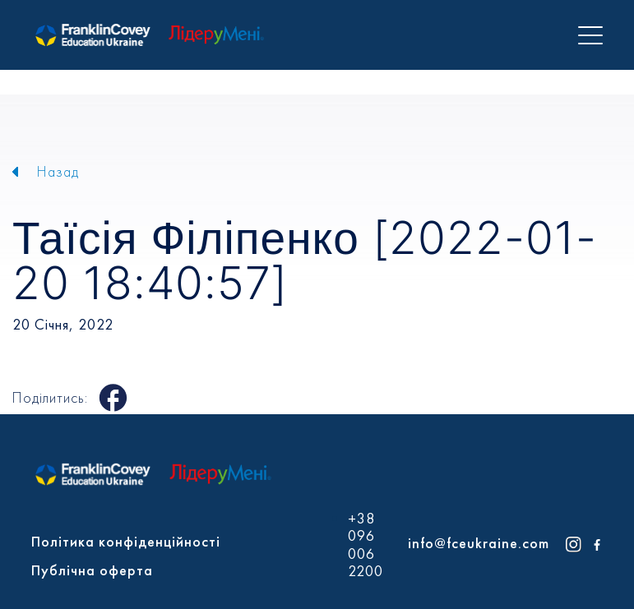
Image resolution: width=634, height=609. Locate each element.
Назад (58, 171)
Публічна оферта (92, 570)
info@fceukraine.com (478, 542)
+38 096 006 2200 (365, 545)
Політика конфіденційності (125, 541)
